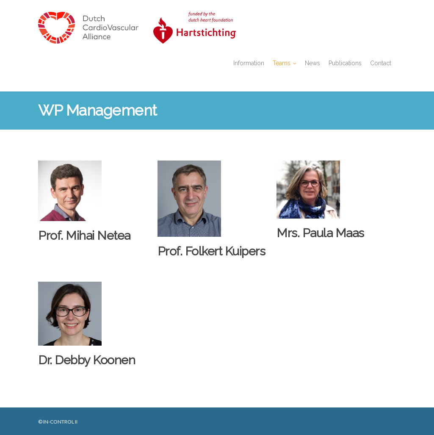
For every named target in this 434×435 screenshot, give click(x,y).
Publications (345, 63)
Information (248, 63)
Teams (285, 63)
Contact (380, 63)
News (312, 63)
